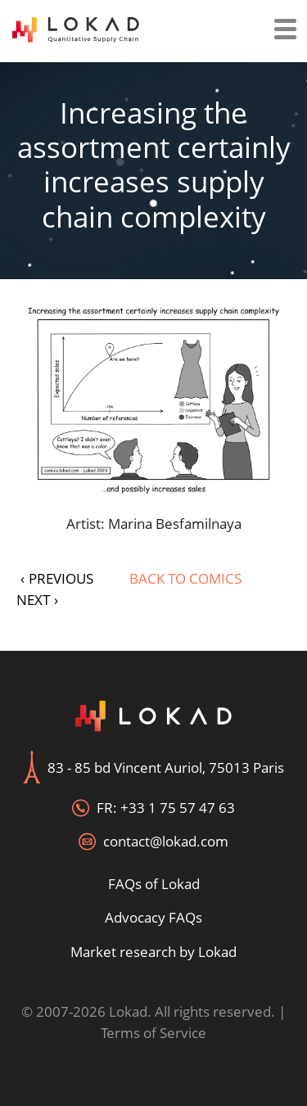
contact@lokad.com (165, 841)
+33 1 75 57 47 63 (177, 807)
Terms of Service (153, 1032)
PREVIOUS (56, 578)
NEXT (37, 599)
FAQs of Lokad (154, 883)
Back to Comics (185, 578)
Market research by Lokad (153, 951)
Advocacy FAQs (153, 917)
